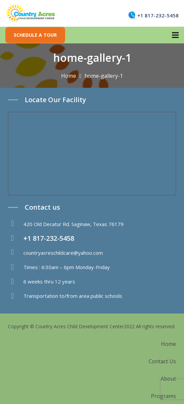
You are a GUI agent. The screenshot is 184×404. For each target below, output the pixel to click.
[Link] (30, 13)
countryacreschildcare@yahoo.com (63, 252)
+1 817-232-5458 (158, 15)
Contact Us (162, 361)
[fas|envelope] (15, 252)
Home (168, 344)
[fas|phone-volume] (15, 238)
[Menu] (175, 35)
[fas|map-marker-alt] (15, 224)
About (168, 378)
